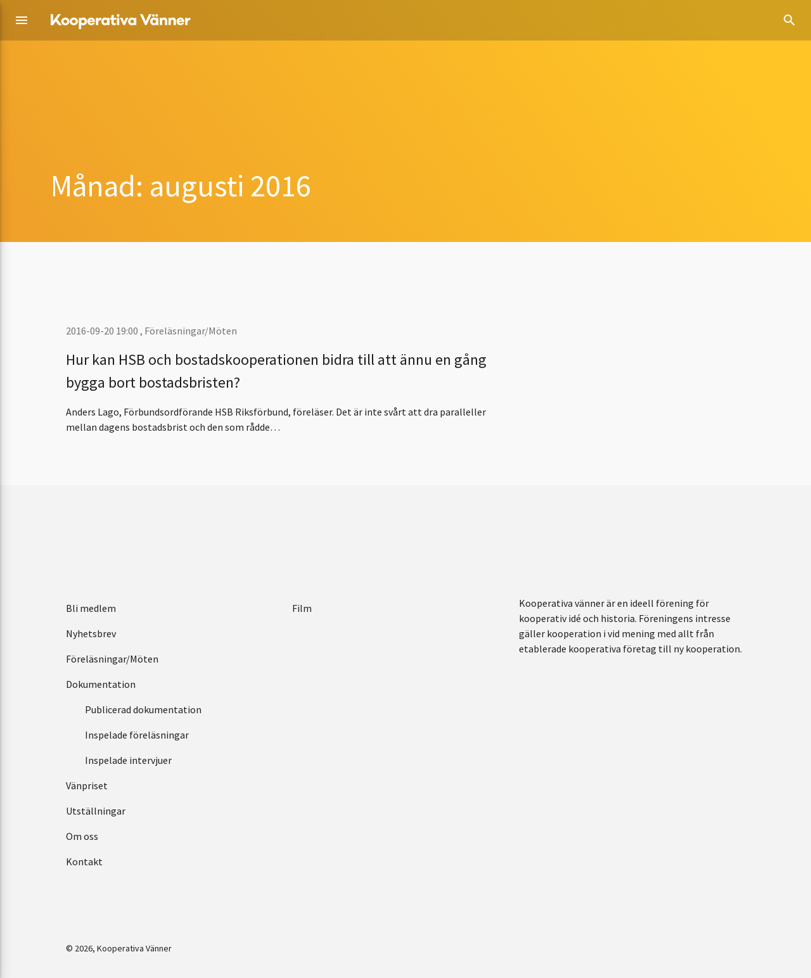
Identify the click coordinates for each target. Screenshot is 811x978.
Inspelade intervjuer (128, 760)
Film (302, 608)
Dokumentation (101, 684)
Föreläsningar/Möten (190, 330)
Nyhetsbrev (91, 633)
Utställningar (95, 810)
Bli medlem (91, 608)
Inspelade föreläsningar (137, 734)
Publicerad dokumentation (143, 709)
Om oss (82, 836)
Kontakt (84, 861)
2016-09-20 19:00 (103, 330)
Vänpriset (87, 785)
